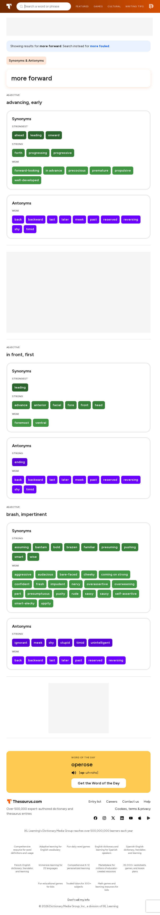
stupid (65, 643)
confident (22, 584)
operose (82, 764)
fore (71, 405)
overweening (124, 584)
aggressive (22, 574)
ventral (40, 423)
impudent (57, 584)
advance (21, 405)
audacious (45, 574)
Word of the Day (83, 757)
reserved (110, 219)
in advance (54, 170)
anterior (40, 405)
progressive (62, 153)
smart (18, 557)
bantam (41, 547)
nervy (76, 584)
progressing (38, 153)
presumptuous (39, 594)
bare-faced (68, 574)
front (84, 405)
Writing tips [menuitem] (134, 6)
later (65, 219)
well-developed (26, 180)
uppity (46, 603)
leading (36, 135)
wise (33, 557)
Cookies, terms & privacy (133, 809)
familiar (89, 547)
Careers (111, 801)
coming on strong (114, 574)
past (93, 219)
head (99, 405)
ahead (19, 135)
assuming (21, 547)
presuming (110, 547)
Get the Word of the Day (99, 783)
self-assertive (126, 594)
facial (57, 405)
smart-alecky (24, 603)
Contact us (130, 801)
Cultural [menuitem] (114, 6)
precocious (77, 170)
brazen (72, 547)
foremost (21, 423)
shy (17, 229)
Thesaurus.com (9, 6)
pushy (60, 594)
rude (75, 594)
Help (147, 801)
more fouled (99, 46)
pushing (130, 547)
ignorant (20, 643)
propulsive (123, 170)
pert (17, 594)
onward (53, 135)
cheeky (89, 574)
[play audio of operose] (73, 772)
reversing (131, 219)
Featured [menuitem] (82, 6)
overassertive (97, 584)
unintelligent (100, 643)
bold (56, 547)
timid (30, 229)
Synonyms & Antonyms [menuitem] (26, 60)
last (52, 219)
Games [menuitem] (98, 6)
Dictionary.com (151, 6)
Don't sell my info (79, 900)
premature (100, 170)
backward (35, 219)
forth (18, 153)
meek (79, 219)
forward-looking (26, 170)
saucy (104, 594)
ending (19, 462)
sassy (89, 594)
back (18, 219)
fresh (40, 584)
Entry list (94, 801)
